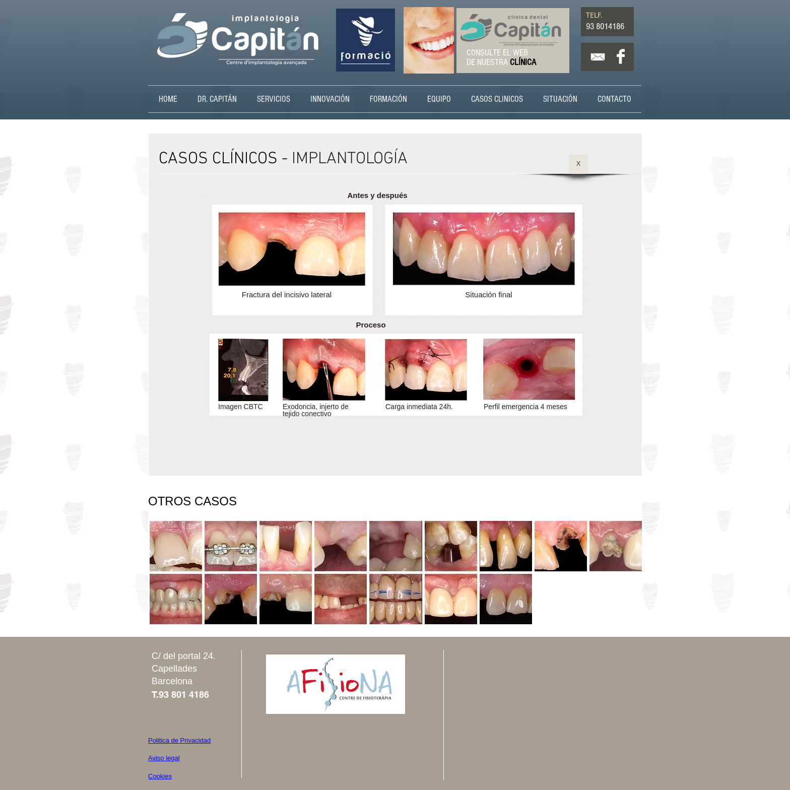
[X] (578, 164)
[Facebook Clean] (620, 56)
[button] (176, 546)
